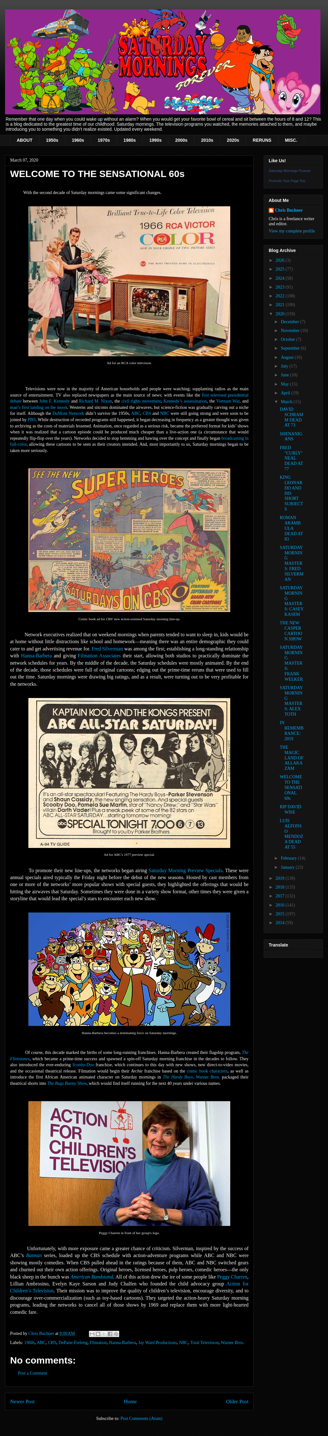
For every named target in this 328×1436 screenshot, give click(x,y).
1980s (130, 140)
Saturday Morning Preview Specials (185, 870)
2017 (281, 896)
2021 (281, 304)
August (288, 357)
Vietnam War (228, 401)
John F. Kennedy (54, 401)
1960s (78, 140)
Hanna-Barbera (36, 655)
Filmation (98, 1342)
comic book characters (207, 1071)
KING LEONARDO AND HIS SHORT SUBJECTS (291, 493)
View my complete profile (292, 231)
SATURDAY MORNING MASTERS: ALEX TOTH (291, 701)
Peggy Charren (232, 1276)
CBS (147, 413)
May (285, 384)
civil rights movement (141, 401)
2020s (233, 140)
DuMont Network (68, 413)
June (285, 375)
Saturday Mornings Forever (290, 171)
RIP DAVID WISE (290, 809)
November (291, 330)
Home (130, 1402)
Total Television (204, 1342)
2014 (281, 922)
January (288, 867)
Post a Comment (32, 1373)
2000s (181, 140)
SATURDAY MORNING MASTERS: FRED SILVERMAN (291, 563)
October (288, 339)
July (285, 366)
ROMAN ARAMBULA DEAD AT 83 (291, 528)
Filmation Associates (99, 655)
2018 (281, 887)
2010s (207, 140)
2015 (281, 914)
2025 (281, 269)
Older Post (237, 1402)
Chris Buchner (289, 210)
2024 (281, 278)
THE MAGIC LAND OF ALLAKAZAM (291, 758)
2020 (281, 314)
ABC (135, 413)
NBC (164, 413)
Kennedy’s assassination (185, 401)
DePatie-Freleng (73, 1342)
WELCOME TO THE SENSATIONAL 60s (291, 787)
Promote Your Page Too (287, 181)
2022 (281, 296)
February (289, 858)
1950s (52, 140)
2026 (281, 260)
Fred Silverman (107, 648)
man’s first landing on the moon (38, 407)
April (286, 393)
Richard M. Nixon (95, 401)
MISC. (291, 140)
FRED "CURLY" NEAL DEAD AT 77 (291, 458)
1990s (155, 140)
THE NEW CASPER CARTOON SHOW (291, 631)
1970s (104, 140)
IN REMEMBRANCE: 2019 (292, 730)
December (290, 321)
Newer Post (22, 1402)
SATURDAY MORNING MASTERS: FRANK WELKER (291, 663)
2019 (281, 878)
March (287, 401)
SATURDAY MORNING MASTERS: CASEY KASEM (292, 601)
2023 (281, 287)
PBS (32, 419)
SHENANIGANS (291, 437)
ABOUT (24, 140)
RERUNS (262, 140)
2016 (281, 905)
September (291, 348)
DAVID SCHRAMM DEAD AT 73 (291, 417)
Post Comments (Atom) (141, 1418)
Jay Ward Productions (157, 1342)
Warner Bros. (208, 1077)
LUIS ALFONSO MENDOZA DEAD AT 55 (291, 834)
